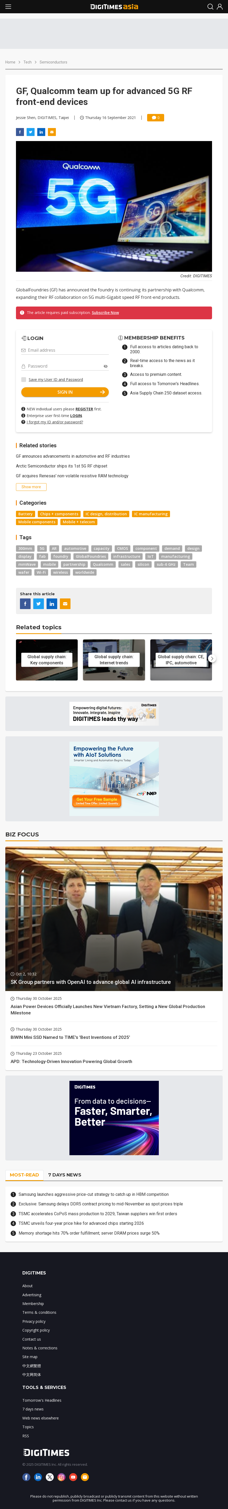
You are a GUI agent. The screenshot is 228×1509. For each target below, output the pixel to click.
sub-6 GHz (166, 564)
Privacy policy (33, 1321)
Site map (30, 1356)
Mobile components (36, 521)
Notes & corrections (39, 1347)
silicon (143, 564)
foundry (60, 556)
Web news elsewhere (40, 1418)
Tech (27, 62)
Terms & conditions (39, 1312)
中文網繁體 (31, 1365)
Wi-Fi (41, 572)
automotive (75, 548)
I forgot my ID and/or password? (55, 421)
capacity (102, 548)
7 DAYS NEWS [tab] (64, 1175)
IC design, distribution (106, 513)
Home (10, 62)
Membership (33, 1303)
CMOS (122, 548)
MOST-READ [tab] (24, 1175)
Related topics (38, 627)
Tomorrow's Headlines (41, 1400)
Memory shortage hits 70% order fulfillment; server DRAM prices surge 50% (89, 1233)
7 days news (33, 1409)
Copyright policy (36, 1330)
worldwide (84, 572)
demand (172, 548)
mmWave (27, 564)
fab (42, 556)
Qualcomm (103, 564)
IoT (151, 556)
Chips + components (59, 513)
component (146, 548)
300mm (25, 548)
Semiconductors (53, 62)
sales (125, 564)
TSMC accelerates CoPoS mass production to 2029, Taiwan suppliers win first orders (98, 1213)
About (27, 1285)
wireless (60, 572)
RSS (25, 1435)
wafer (23, 572)
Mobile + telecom (79, 521)
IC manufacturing (151, 513)
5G (42, 548)
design (193, 548)
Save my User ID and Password (56, 379)
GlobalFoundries (91, 556)
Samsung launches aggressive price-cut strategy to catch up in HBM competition (94, 1194)
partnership (74, 564)
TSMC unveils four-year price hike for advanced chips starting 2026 (81, 1223)
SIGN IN (81, 392)
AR (54, 548)
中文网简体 (31, 1374)
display (25, 556)
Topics (28, 1426)
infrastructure (126, 556)
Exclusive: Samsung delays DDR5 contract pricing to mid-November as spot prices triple (101, 1203)
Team (188, 564)
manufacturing (175, 556)
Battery (25, 513)
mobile (49, 564)
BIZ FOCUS (22, 834)
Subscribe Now (105, 312)
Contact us (31, 1339)
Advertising (31, 1294)
